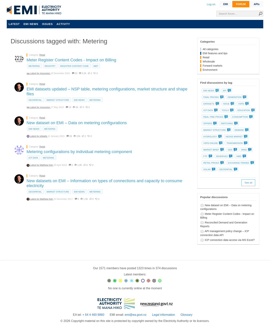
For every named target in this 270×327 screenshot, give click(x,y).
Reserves (224, 156)
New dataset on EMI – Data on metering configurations (77, 122)
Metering (34, 66)
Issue (228, 104)
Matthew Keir (46, 165)
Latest (14, 24)
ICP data (33, 158)
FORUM (241, 4)
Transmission (236, 143)
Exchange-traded (240, 163)
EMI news (30, 24)
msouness (45, 73)
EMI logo (35, 10)
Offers (209, 123)
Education (246, 110)
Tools (227, 110)
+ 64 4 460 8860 (93, 314)
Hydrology (212, 136)
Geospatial (35, 100)
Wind (246, 150)
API (226, 90)
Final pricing (213, 97)
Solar (208, 169)
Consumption (242, 117)
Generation (236, 97)
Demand (241, 130)
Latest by (35, 73)
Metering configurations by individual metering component (79, 151)
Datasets (210, 104)
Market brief (213, 150)
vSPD (243, 104)
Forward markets (212, 65)
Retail (42, 55)
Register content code (74, 66)
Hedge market (236, 136)
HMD (240, 156)
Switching (229, 123)
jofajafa (44, 136)
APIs (257, 4)
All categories (210, 49)
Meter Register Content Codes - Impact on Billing (71, 60)
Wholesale (209, 61)
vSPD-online (212, 143)
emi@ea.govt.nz (135, 314)
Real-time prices (215, 117)
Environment (210, 69)
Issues (47, 24)
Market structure (57, 100)
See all (248, 182)
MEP (96, 66)
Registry (50, 66)
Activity (63, 24)
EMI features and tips (215, 53)
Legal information (163, 314)
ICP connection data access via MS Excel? (230, 239)
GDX (232, 150)
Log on (211, 4)
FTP (207, 156)
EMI (225, 4)
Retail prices (213, 163)
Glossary (186, 314)
